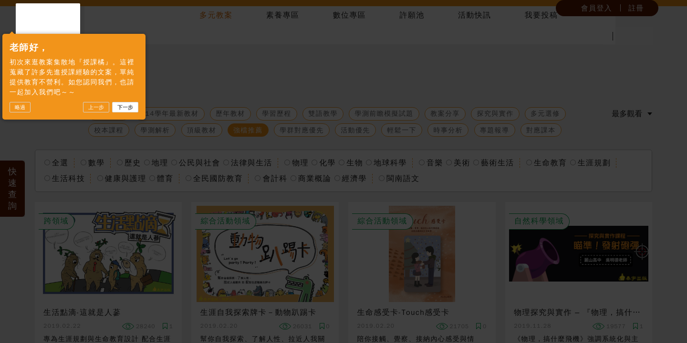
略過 (52, 138)
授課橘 (73, 34)
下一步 (157, 138)
